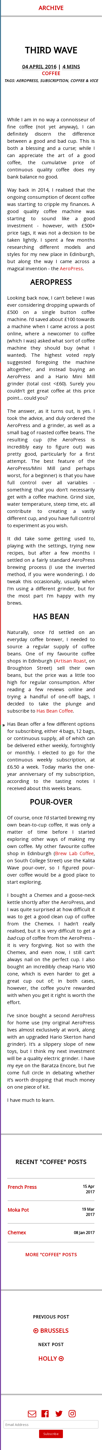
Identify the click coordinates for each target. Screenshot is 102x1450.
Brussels (51, 1330)
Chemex (17, 1232)
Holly (51, 1358)
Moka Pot (18, 1210)
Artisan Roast (71, 661)
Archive (51, 8)
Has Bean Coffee (54, 711)
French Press (22, 1187)
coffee (51, 73)
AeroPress (71, 268)
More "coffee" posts (51, 1254)
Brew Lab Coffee (74, 853)
